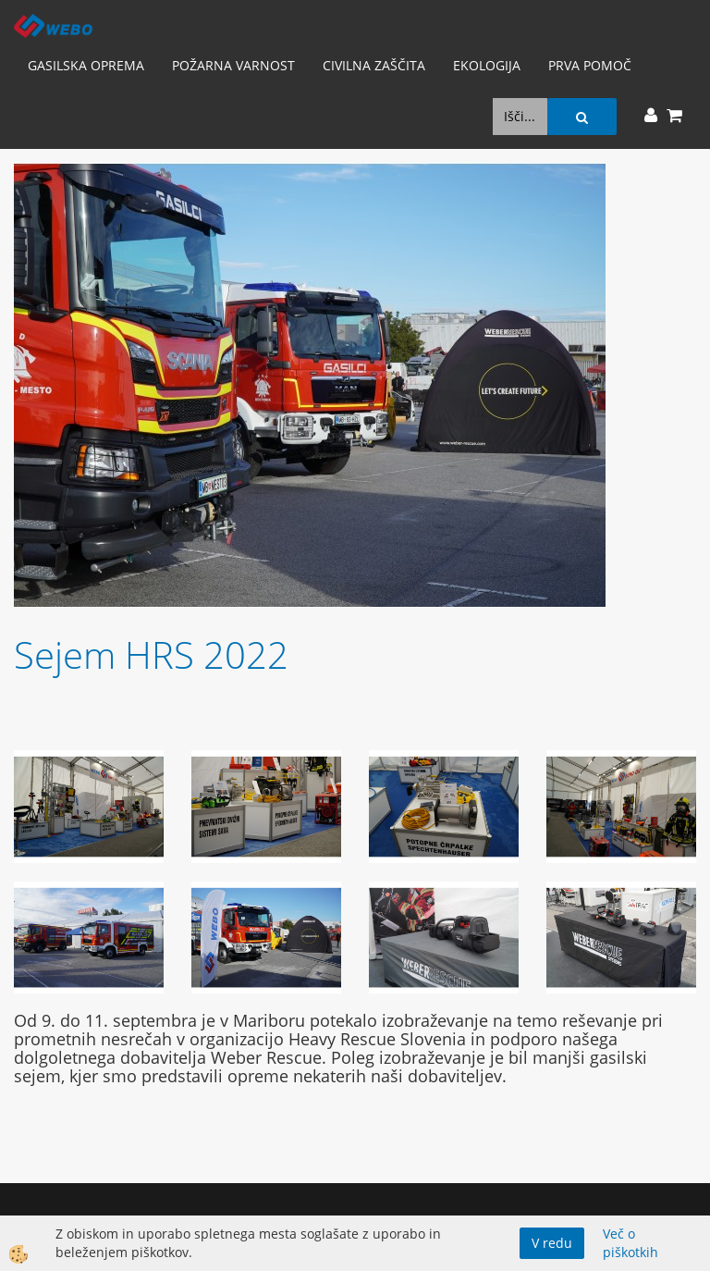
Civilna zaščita (374, 65)
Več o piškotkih (630, 1243)
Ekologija (486, 65)
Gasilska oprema (86, 65)
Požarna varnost (233, 65)
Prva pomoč (589, 65)
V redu (552, 1243)
